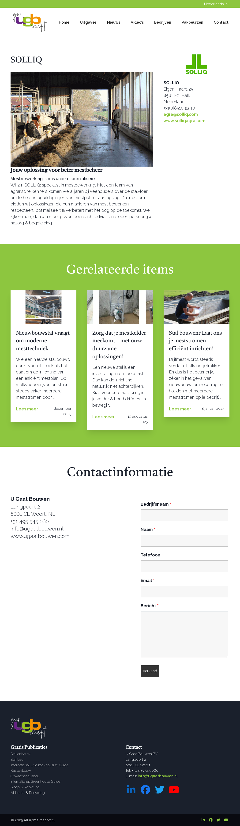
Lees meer (27, 408)
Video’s (137, 22)
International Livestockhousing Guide (39, 765)
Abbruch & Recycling (28, 792)
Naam (148, 529)
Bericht (150, 605)
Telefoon (152, 554)
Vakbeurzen (192, 22)
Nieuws (113, 22)
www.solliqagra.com (184, 120)
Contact (221, 22)
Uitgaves (88, 22)
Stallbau (17, 759)
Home (64, 22)
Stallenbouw (20, 754)
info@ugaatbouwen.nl (158, 776)
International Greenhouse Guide (35, 781)
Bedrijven (162, 22)
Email (148, 580)
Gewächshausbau (25, 776)
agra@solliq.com (181, 114)
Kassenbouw (21, 770)
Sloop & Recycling (25, 787)
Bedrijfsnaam (156, 504)
